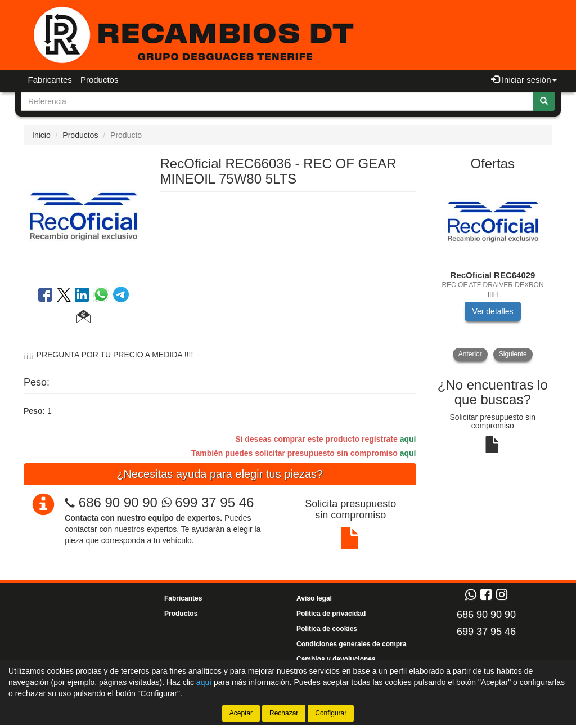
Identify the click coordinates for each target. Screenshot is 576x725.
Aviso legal (314, 598)
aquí (408, 439)
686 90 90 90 (118, 502)
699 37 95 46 (207, 502)
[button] (83, 318)
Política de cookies (326, 629)
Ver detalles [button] (492, 311)
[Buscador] (277, 101)
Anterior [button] (470, 354)
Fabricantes (50, 79)
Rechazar (283, 713)
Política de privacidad (331, 613)
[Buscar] (544, 101)
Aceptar (241, 713)
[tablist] (493, 270)
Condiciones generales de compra (351, 644)
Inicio (41, 135)
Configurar (330, 713)
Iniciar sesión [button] (524, 79)
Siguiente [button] (513, 354)
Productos (99, 79)
